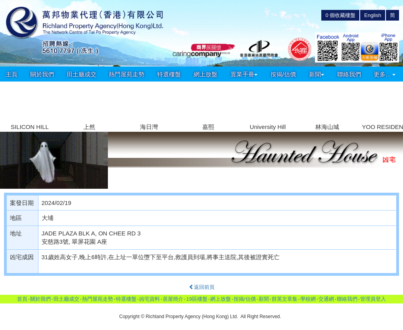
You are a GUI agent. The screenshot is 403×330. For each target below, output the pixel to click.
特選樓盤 (169, 74)
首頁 (22, 299)
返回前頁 (202, 287)
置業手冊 (243, 74)
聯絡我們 (349, 74)
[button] (393, 102)
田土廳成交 (81, 74)
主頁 (11, 74)
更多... (384, 74)
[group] (29, 107)
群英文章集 (284, 299)
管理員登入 (373, 299)
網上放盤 (205, 74)
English (372, 15)
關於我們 (42, 74)
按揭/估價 (283, 74)
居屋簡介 (173, 299)
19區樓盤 (196, 299)
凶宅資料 (149, 299)
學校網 (308, 299)
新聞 (316, 74)
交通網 (326, 299)
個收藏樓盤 (340, 15)
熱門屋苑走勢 (126, 74)
